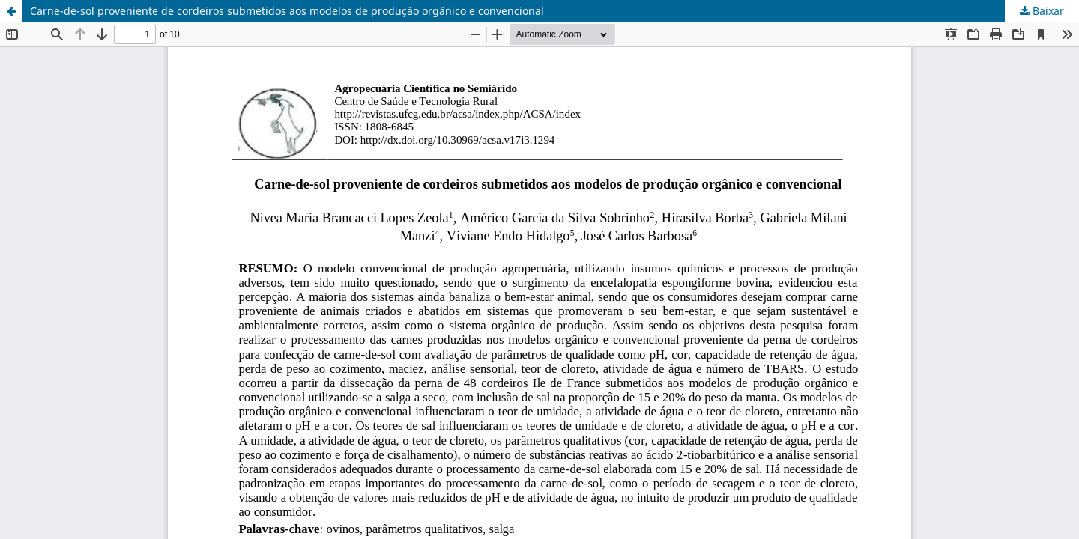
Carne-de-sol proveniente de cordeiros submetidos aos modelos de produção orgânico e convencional (287, 11)
